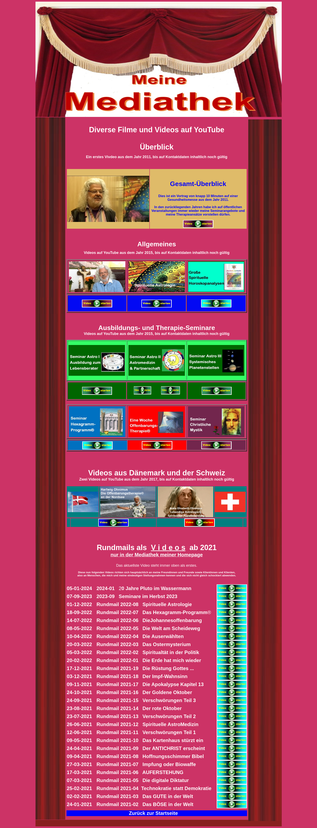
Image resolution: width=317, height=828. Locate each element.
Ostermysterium (144, 644)
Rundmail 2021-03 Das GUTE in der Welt (146, 796)
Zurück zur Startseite (153, 813)
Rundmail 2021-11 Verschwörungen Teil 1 (146, 732)
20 (99, 588)
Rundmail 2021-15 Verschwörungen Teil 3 (146, 700)
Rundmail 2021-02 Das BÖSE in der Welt (145, 804)
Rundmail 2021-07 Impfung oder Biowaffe (146, 764)
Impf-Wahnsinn (142, 676)
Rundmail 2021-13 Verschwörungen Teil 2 (146, 716)
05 (69, 588)
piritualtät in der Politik (148, 652)
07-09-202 (78, 596)
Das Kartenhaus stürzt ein (148, 740)
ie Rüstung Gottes (143, 668)
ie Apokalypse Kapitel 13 (150, 684)
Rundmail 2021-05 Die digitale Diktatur (143, 780)
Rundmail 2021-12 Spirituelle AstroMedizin (148, 724)
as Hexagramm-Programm (154, 612)
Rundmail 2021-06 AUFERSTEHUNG (140, 772)
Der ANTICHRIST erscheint (149, 748)
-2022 (85, 604)
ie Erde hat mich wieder (149, 660)
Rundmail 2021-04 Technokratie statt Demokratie (154, 788)
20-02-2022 (79, 660)
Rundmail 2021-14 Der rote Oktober (139, 708)
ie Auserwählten (145, 636)
